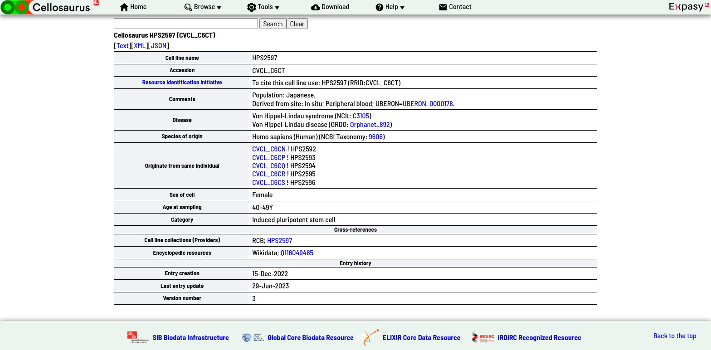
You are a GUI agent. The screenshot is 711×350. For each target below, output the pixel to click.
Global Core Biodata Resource (311, 337)
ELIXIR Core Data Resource (422, 337)
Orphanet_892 (370, 124)
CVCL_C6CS (268, 182)
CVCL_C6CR (268, 173)
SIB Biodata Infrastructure (191, 337)
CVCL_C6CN (269, 148)
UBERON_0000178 (428, 103)
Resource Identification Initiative (182, 82)
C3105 (361, 115)
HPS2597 (279, 240)
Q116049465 (297, 252)
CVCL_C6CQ (268, 165)
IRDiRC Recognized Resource (539, 337)
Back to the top (674, 335)
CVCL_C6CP (268, 157)
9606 (376, 136)
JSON (158, 45)
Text (123, 45)
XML (140, 45)
